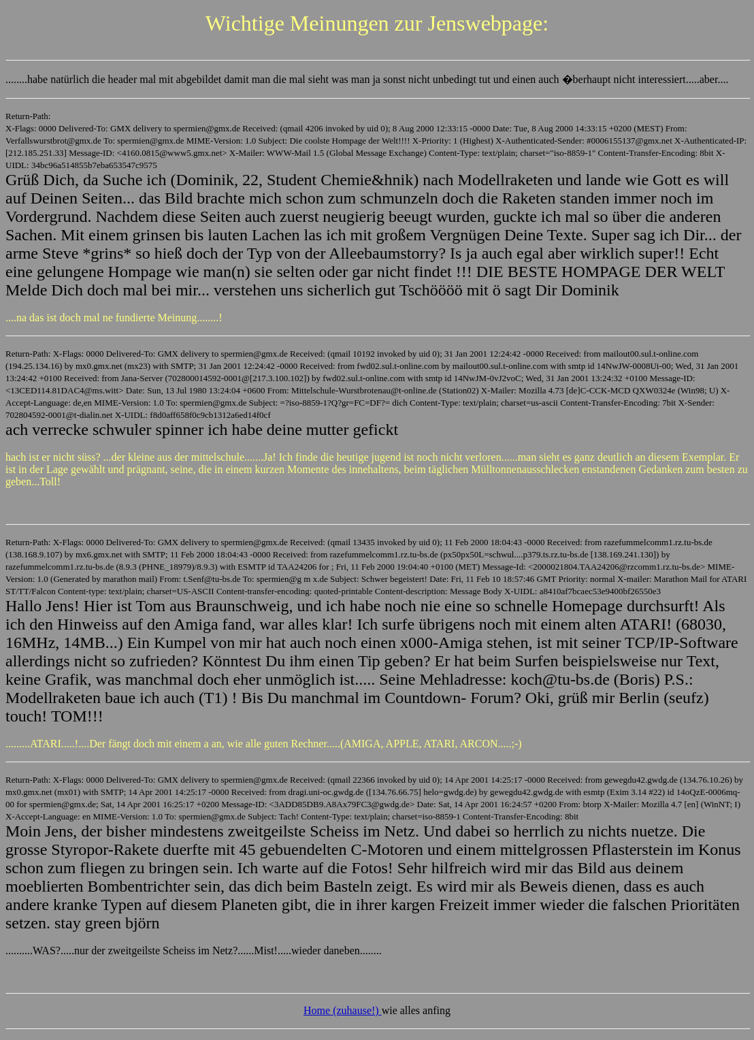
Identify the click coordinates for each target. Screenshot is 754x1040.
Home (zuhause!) (343, 1010)
